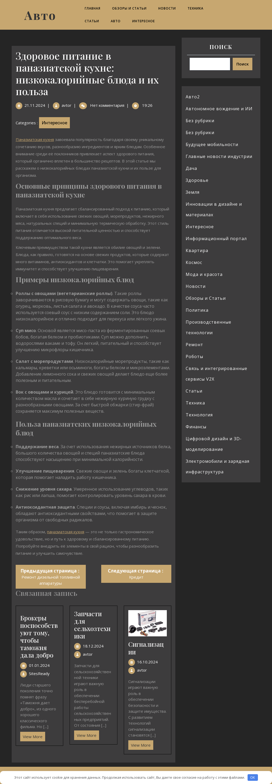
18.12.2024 (93, 646)
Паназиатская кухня (35, 139)
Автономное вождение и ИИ (219, 109)
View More (31, 735)
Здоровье (197, 180)
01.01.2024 (39, 665)
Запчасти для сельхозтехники (92, 625)
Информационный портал (216, 238)
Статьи (92, 21)
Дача (191, 168)
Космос (194, 262)
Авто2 (193, 97)
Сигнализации (146, 648)
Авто (40, 15)
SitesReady (39, 673)
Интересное (143, 21)
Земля (192, 192)
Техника (195, 8)
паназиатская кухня (65, 531)
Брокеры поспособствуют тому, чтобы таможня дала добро (39, 636)
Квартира (197, 250)
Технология (199, 415)
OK (252, 777)
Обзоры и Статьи (129, 8)
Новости (167, 8)
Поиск (221, 46)
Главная (92, 8)
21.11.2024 (34, 105)
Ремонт (194, 344)
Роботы (194, 356)
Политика (197, 310)
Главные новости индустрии (219, 156)
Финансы (196, 427)
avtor (66, 105)
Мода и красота (204, 274)
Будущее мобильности (212, 144)
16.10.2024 (147, 661)
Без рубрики (200, 121)
